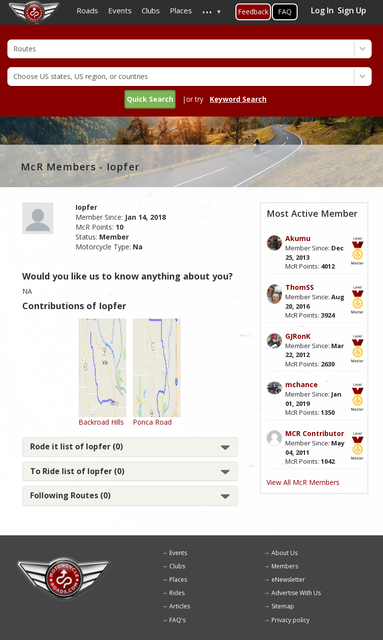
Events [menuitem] (120, 10)
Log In (322, 10)
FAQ (285, 11)
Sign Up (352, 10)
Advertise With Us (296, 593)
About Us (284, 553)
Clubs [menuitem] (151, 10)
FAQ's (177, 620)
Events (178, 553)
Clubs (177, 566)
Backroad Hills (101, 422)
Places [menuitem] (181, 10)
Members (284, 566)
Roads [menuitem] (87, 10)
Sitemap (282, 606)
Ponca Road (152, 422)
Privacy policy (290, 620)
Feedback (253, 11)
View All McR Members (303, 482)
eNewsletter (288, 579)
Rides (177, 593)
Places (178, 579)
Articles (179, 606)
